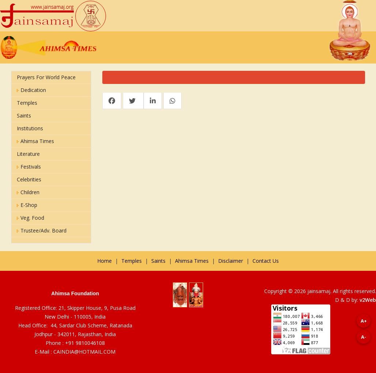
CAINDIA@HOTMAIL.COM (84, 351)
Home (104, 260)
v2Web (368, 299)
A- (363, 337)
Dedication (31, 89)
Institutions (30, 128)
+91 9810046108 (85, 342)
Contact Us (265, 260)
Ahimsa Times (35, 141)
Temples (27, 102)
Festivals (29, 166)
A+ (364, 321)
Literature (28, 153)
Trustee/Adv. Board (42, 230)
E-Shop (27, 204)
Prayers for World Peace (46, 77)
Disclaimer (230, 260)
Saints (24, 115)
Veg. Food (30, 217)
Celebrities (29, 179)
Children (28, 192)
